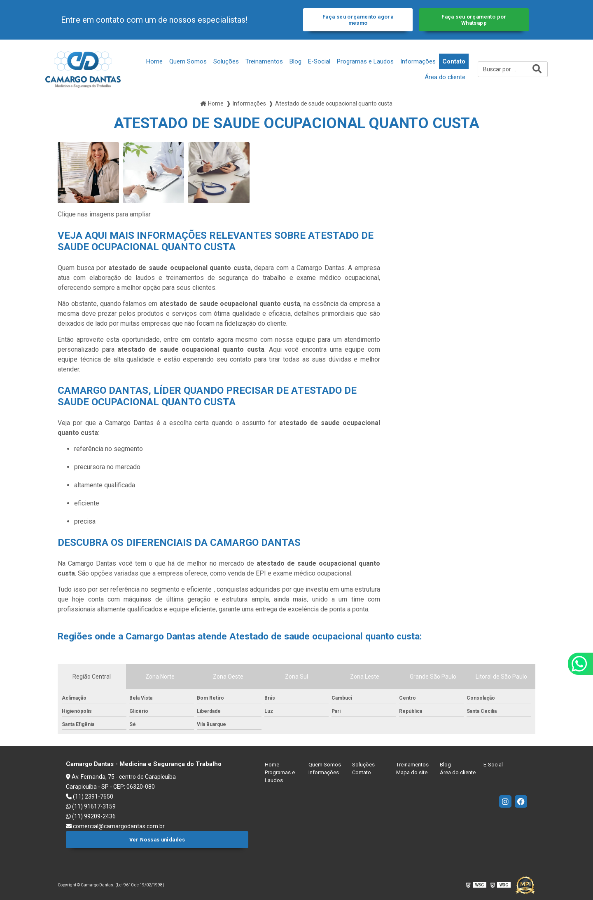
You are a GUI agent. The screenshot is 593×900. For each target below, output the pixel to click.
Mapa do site (411, 772)
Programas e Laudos (365, 61)
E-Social (319, 61)
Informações (418, 61)
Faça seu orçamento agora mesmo (357, 20)
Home (154, 61)
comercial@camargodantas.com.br (115, 826)
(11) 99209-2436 (91, 816)
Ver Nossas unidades (157, 840)
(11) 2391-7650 (89, 796)
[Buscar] (537, 69)
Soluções (226, 61)
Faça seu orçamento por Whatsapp (473, 20)
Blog (295, 61)
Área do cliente (445, 77)
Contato (453, 61)
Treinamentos (264, 61)
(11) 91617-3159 (91, 806)
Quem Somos (188, 61)
